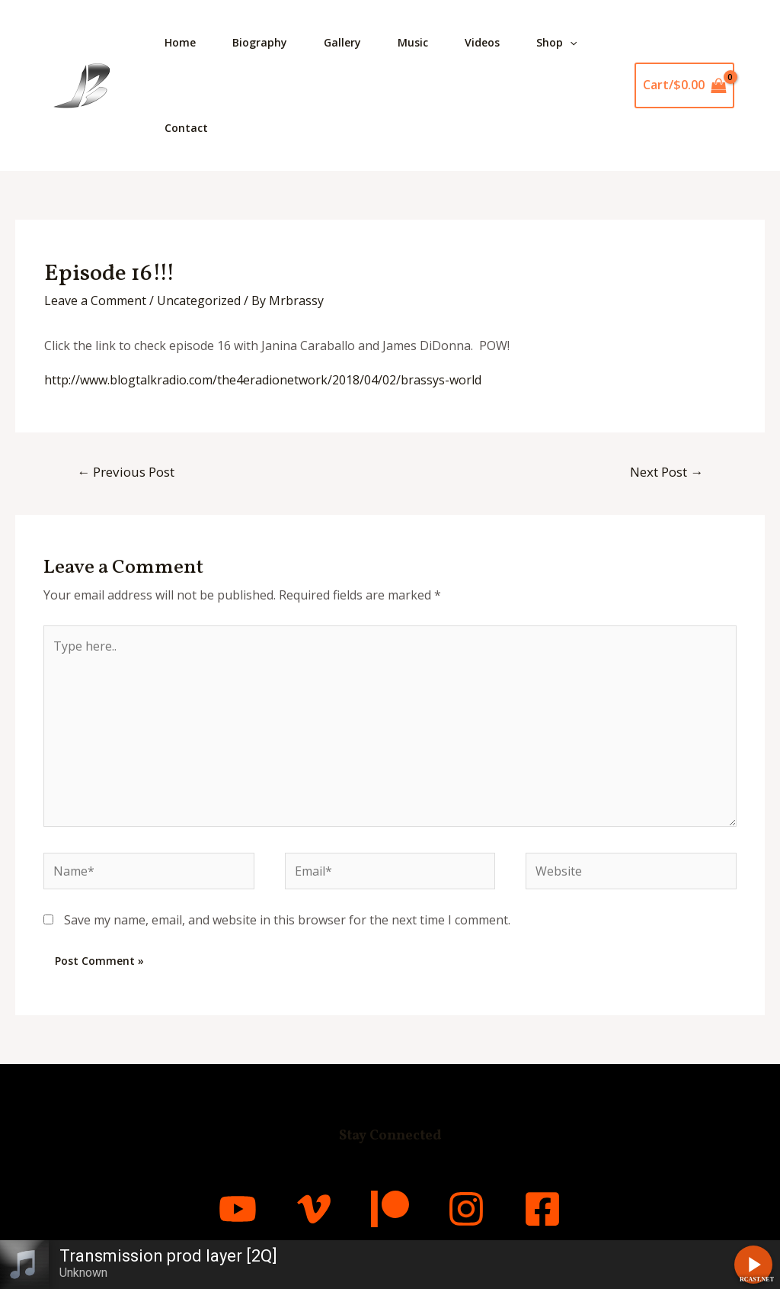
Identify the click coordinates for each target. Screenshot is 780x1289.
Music (413, 42)
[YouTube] (238, 1209)
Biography (259, 42)
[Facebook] (542, 1209)
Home (180, 42)
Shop (556, 42)
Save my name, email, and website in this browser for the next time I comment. (287, 919)
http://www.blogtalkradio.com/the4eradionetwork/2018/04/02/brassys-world (262, 379)
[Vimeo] (314, 1209)
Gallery (342, 42)
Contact (186, 128)
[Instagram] (466, 1209)
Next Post (666, 472)
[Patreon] (390, 1209)
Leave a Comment (95, 300)
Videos (482, 42)
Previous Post (125, 472)
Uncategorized (199, 300)
